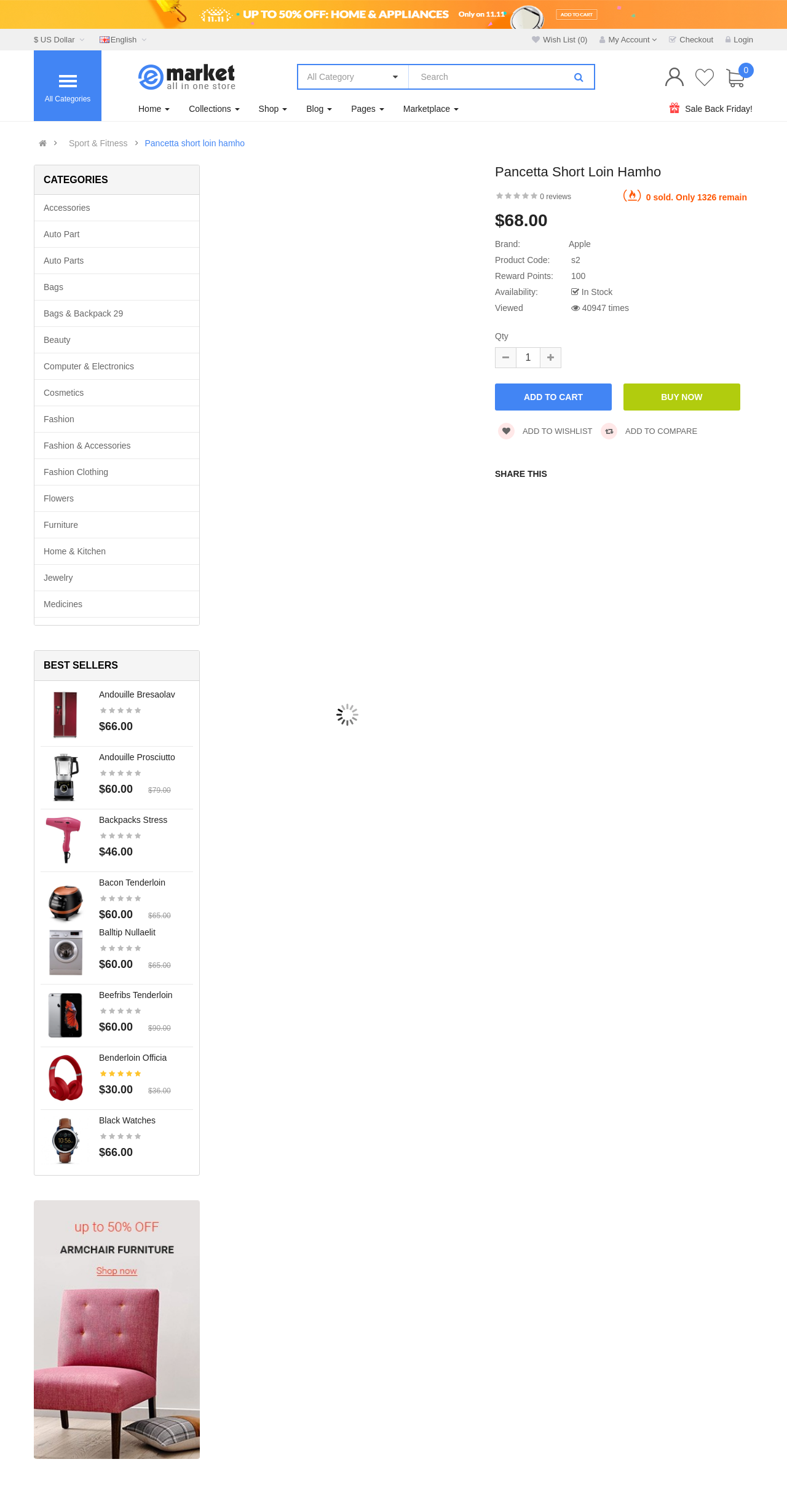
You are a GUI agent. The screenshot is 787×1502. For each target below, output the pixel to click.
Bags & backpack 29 (83, 313)
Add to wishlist (545, 431)
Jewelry (58, 578)
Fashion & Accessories (87, 445)
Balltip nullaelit (127, 932)
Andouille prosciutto (137, 757)
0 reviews (555, 196)
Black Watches (127, 1120)
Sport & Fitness (98, 143)
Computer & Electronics (89, 366)
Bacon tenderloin (132, 882)
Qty (501, 336)
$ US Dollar (60, 39)
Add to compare (649, 431)
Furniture (61, 525)
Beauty (57, 340)
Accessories (67, 208)
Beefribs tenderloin (136, 995)
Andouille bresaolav (137, 694)
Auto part (61, 234)
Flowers (59, 498)
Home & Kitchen (75, 551)
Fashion (59, 419)
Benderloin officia (133, 1058)
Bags (53, 287)
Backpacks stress (133, 820)
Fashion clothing (76, 472)
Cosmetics (64, 393)
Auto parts (64, 260)
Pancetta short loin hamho (194, 143)
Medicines (63, 604)
